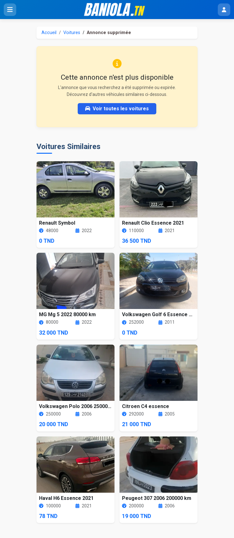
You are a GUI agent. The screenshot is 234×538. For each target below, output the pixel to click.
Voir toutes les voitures (117, 109)
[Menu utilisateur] (224, 9)
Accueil (48, 32)
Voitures (71, 32)
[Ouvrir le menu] (10, 9)
